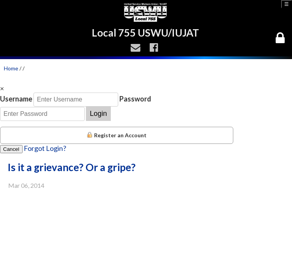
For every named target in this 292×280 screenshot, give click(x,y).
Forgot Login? (45, 148)
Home (11, 68)
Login (98, 113)
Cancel (11, 149)
